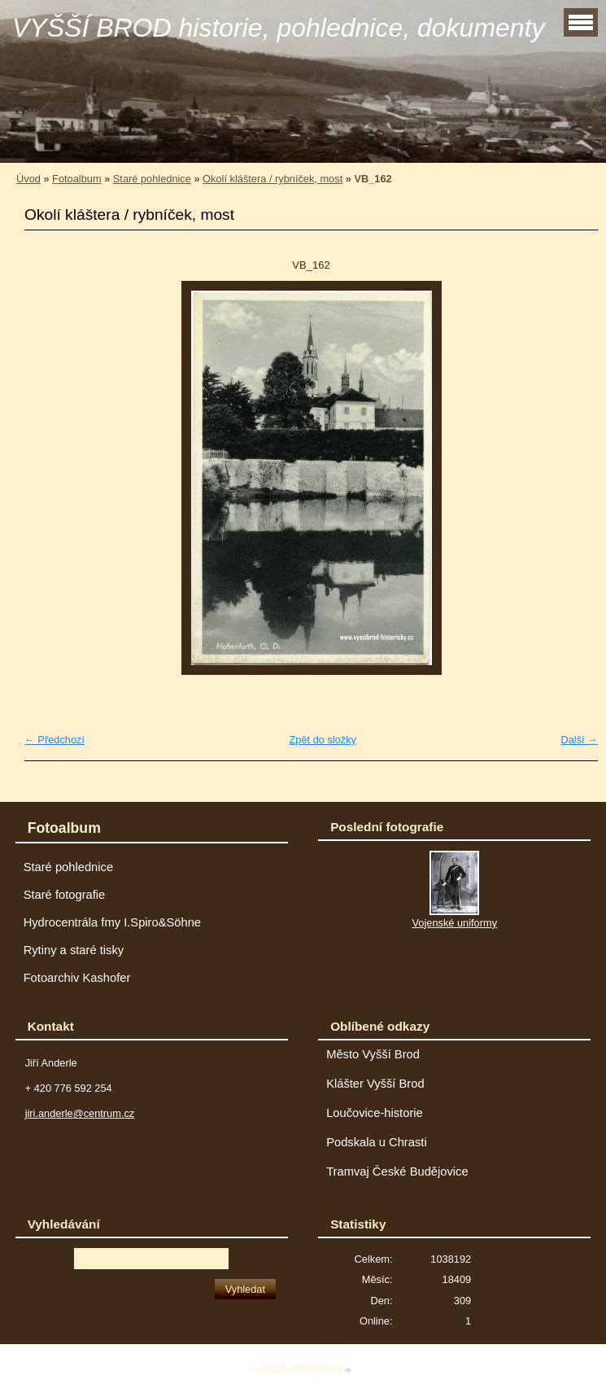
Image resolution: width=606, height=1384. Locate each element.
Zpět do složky (322, 740)
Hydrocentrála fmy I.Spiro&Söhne (112, 922)
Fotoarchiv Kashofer (77, 977)
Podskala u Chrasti (376, 1142)
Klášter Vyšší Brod (375, 1083)
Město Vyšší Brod (373, 1054)
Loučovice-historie (374, 1112)
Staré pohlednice (152, 179)
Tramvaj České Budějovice (397, 1171)
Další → (579, 740)
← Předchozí (54, 740)
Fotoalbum (76, 179)
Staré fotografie (65, 894)
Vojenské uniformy (454, 923)
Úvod (28, 179)
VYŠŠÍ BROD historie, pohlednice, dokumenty (278, 27)
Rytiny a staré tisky (74, 950)
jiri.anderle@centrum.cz (80, 1113)
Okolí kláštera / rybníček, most (272, 179)
